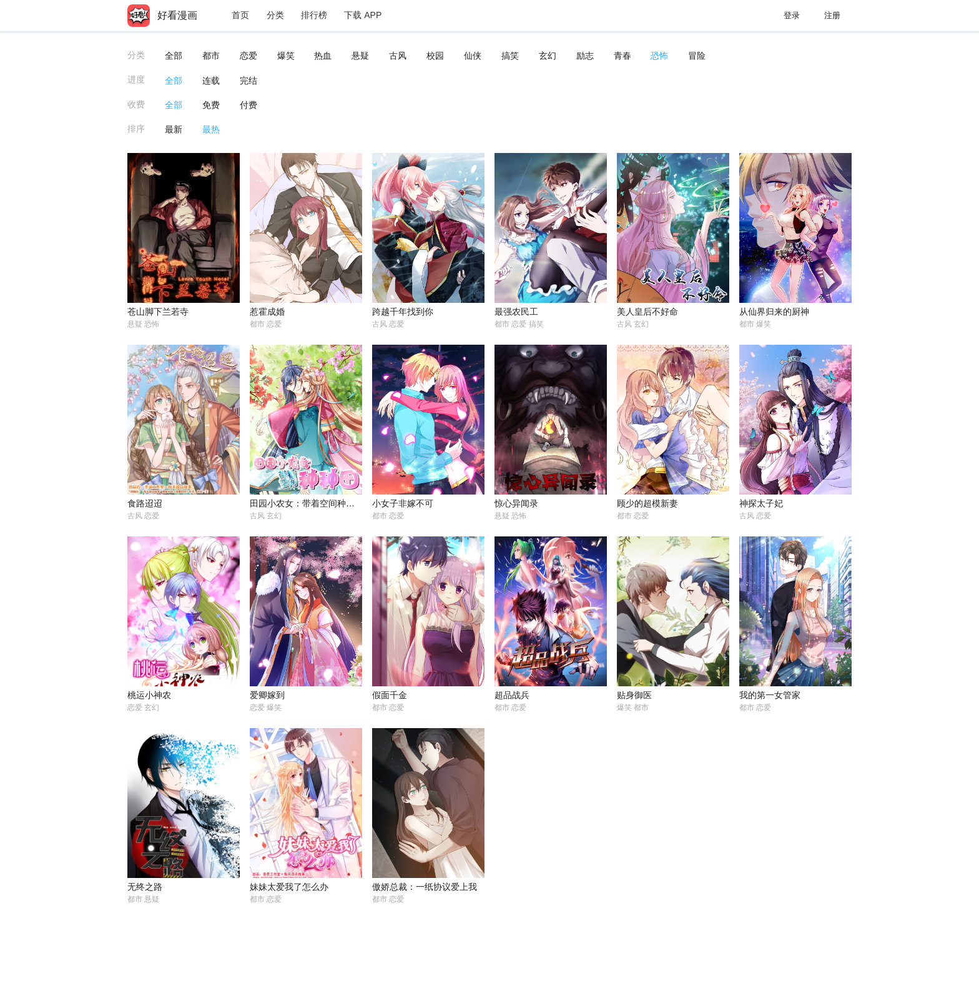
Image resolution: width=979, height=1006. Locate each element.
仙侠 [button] (472, 56)
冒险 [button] (697, 56)
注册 (832, 15)
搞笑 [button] (510, 56)
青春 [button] (622, 56)
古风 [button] (397, 56)
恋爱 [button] (248, 56)
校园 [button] (435, 56)
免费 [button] (211, 105)
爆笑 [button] (286, 56)
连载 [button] (211, 81)
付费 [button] (248, 105)
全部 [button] (173, 56)
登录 (792, 15)
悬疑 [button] (360, 56)
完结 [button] (248, 81)
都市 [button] (211, 56)
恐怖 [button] (659, 56)
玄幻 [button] (547, 56)
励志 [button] (585, 56)
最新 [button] (173, 129)
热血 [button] (323, 56)
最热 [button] (211, 129)
